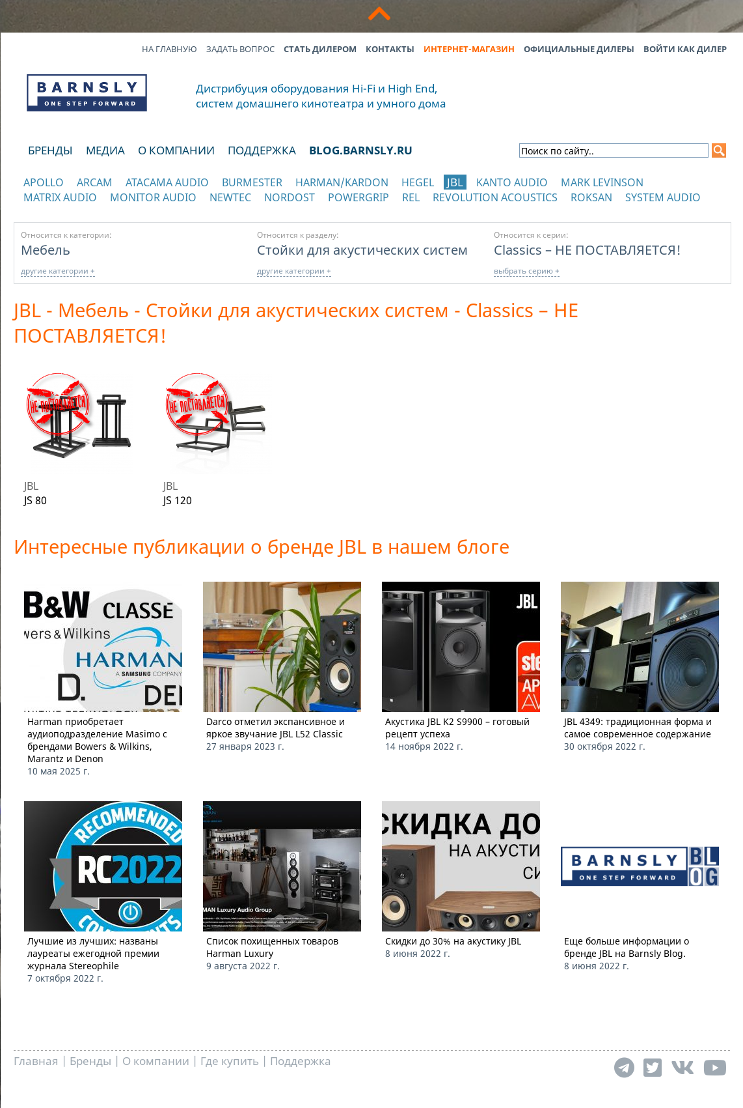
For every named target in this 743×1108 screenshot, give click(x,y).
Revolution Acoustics (495, 197)
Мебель (45, 249)
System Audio (663, 197)
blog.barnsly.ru (360, 150)
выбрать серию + (527, 270)
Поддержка (262, 150)
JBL (455, 182)
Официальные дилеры (579, 49)
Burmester (252, 182)
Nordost (289, 197)
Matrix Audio (60, 197)
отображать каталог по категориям (87, 210)
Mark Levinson (602, 182)
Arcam (95, 182)
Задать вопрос (240, 49)
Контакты (390, 49)
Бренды (50, 150)
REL (411, 197)
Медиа (105, 150)
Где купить (229, 1060)
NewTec (230, 197)
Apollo (43, 182)
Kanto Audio (512, 182)
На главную (169, 49)
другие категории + (58, 270)
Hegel (417, 182)
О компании (176, 150)
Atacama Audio (167, 182)
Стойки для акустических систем (362, 249)
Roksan (591, 197)
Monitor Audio (153, 197)
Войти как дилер (685, 49)
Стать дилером (320, 49)
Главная (36, 1060)
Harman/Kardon (341, 182)
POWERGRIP (358, 197)
